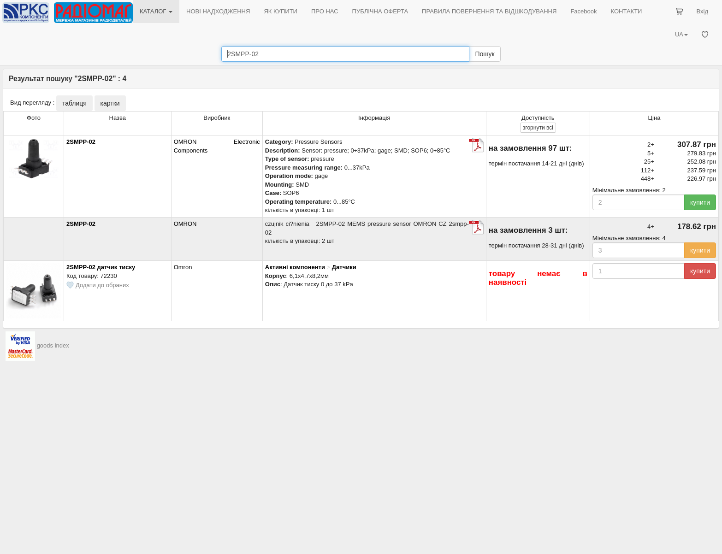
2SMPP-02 (80, 141)
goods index (53, 345)
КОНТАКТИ (626, 11)
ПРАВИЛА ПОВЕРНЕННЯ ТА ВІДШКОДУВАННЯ (489, 11)
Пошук (484, 54)
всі (538, 127)
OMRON (185, 223)
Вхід (703, 11)
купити (700, 202)
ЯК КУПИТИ (280, 11)
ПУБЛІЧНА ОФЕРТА (380, 11)
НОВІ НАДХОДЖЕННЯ (218, 11)
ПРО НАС (324, 11)
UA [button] (681, 34)
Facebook (583, 11)
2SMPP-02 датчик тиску (100, 267)
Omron (183, 267)
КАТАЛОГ (156, 11)
